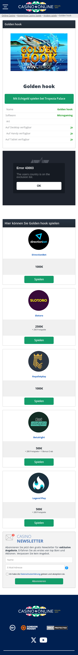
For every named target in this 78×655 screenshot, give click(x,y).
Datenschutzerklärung (30, 574)
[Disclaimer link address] (31, 628)
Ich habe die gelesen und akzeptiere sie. (37, 574)
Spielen (39, 279)
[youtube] (43, 640)
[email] (35, 568)
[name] (39, 560)
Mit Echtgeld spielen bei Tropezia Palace (39, 98)
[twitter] (33, 640)
